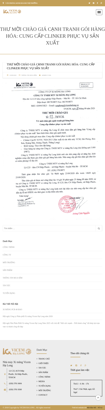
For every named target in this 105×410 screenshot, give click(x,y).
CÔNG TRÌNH (8, 247)
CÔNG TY (7, 255)
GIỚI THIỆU (44, 363)
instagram (93, 3)
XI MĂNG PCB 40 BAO (12, 309)
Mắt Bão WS (91, 408)
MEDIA (42, 381)
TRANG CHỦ (44, 359)
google (101, 3)
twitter (89, 3)
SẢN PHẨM (7, 270)
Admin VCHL (46, 75)
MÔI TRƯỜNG (9, 263)
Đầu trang (98, 397)
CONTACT (43, 395)
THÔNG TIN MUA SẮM (29, 75)
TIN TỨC (6, 286)
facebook (97, 3)
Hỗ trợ (100, 408)
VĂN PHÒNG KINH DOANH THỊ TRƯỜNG (21, 3)
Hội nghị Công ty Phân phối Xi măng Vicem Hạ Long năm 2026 (28, 316)
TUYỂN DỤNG (9, 293)
